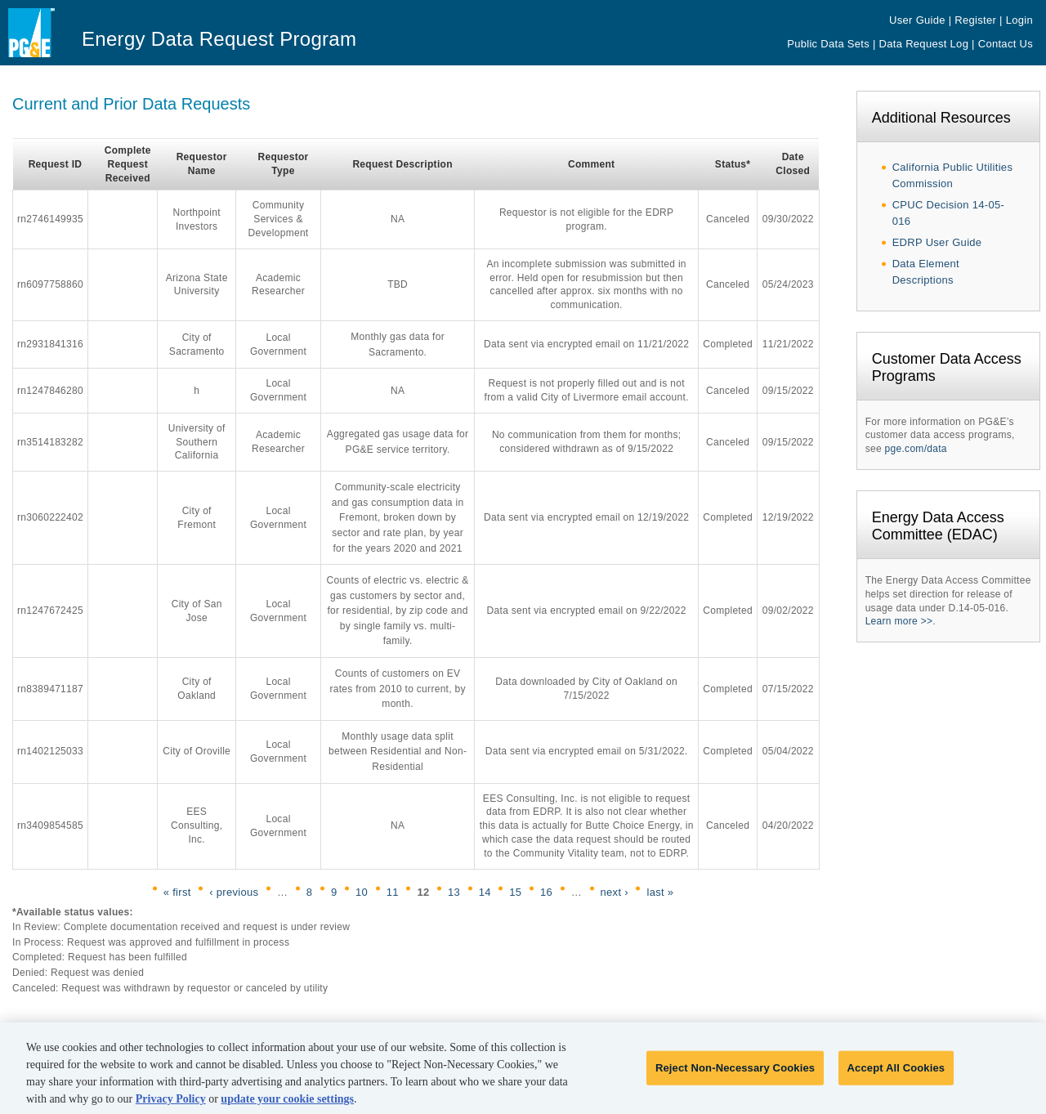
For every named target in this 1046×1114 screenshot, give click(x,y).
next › (614, 892)
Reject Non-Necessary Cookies (735, 1073)
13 (454, 892)
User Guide (917, 20)
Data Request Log (924, 44)
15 (515, 892)
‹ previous (233, 892)
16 (546, 892)
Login (1019, 20)
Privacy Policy (171, 1104)
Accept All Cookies (896, 1073)
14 (485, 892)
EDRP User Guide (937, 242)
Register (975, 20)
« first (177, 892)
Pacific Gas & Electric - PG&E (43, 45)
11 (393, 892)
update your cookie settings (287, 1104)
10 (361, 892)
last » (659, 892)
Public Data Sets (828, 44)
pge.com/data (916, 448)
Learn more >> (899, 621)
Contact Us (1005, 44)
